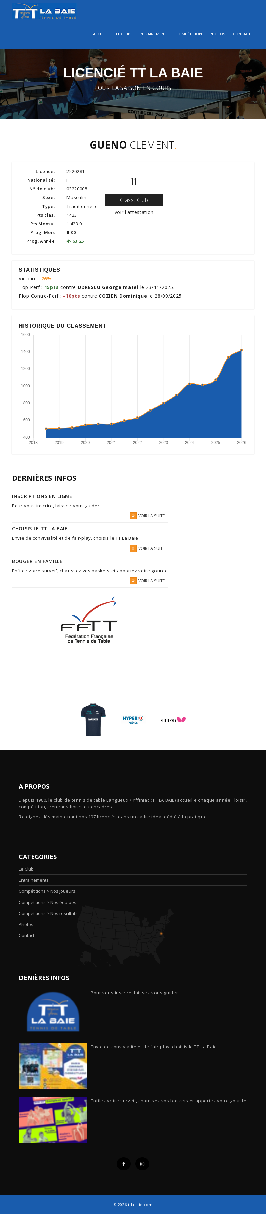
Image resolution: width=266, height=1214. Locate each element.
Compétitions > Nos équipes (47, 902)
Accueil (100, 33)
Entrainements (153, 33)
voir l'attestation (134, 212)
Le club (123, 33)
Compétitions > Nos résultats (48, 913)
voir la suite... (149, 515)
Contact (242, 33)
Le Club (26, 869)
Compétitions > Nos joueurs (47, 891)
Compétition (189, 33)
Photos (217, 33)
